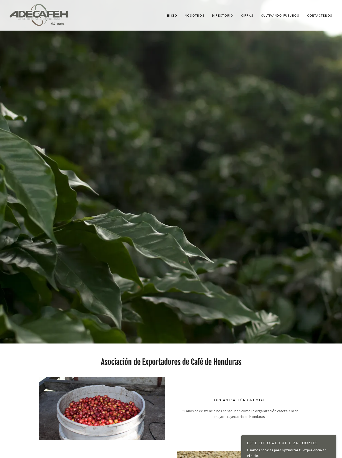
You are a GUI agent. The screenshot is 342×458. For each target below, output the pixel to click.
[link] (39, 14)
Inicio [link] (171, 15)
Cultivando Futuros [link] (280, 15)
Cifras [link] (247, 15)
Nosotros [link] (194, 15)
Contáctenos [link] (319, 15)
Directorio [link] (222, 15)
